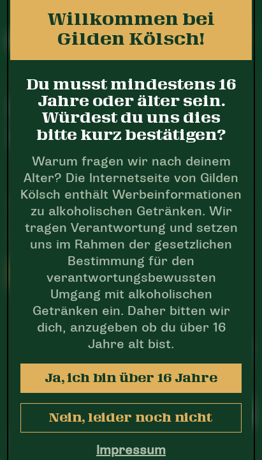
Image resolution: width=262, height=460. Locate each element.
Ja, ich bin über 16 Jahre (131, 378)
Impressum (131, 451)
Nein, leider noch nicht (131, 417)
